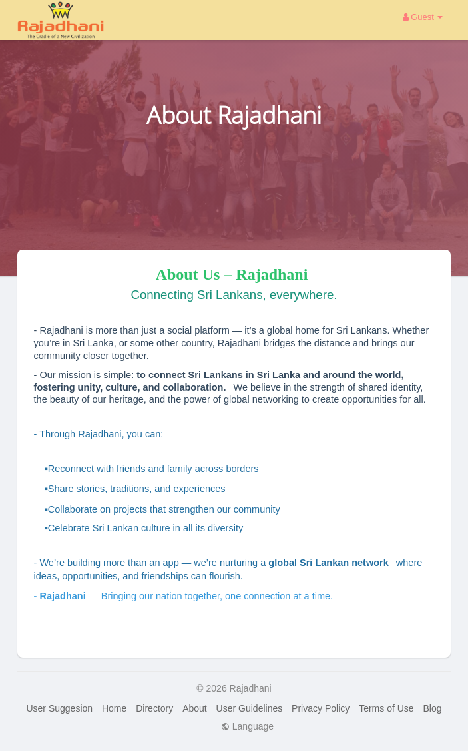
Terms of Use (386, 708)
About (194, 708)
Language (247, 726)
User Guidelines (249, 708)
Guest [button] (423, 17)
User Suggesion (59, 708)
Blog (432, 708)
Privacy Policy (321, 708)
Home (114, 708)
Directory (154, 708)
